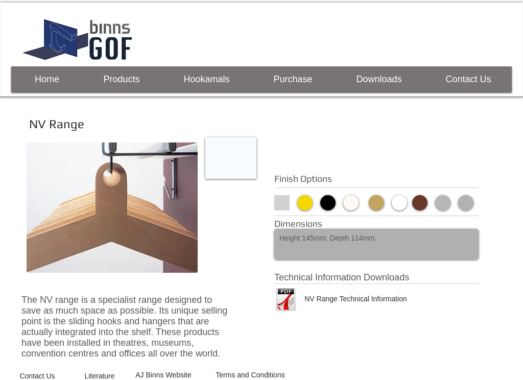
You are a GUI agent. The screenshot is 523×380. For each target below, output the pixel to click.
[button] (230, 158)
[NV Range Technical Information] (355, 298)
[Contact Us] (37, 376)
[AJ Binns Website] (163, 375)
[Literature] (99, 376)
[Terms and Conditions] (250, 375)
